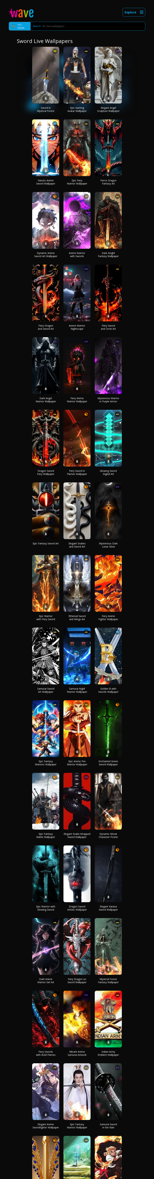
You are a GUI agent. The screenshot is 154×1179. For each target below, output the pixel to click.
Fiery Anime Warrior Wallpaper (77, 400)
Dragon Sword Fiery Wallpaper (45, 472)
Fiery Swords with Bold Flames (46, 1053)
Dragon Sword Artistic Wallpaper (77, 908)
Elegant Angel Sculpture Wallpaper (108, 109)
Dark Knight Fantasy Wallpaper (108, 254)
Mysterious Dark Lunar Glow (108, 545)
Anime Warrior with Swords (77, 254)
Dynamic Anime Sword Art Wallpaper (45, 254)
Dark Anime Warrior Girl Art (45, 980)
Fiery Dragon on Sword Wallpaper (77, 980)
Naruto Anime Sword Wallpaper (45, 182)
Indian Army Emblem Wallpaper (108, 1053)
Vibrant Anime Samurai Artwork (77, 1053)
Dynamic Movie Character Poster (108, 835)
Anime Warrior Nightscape (77, 327)
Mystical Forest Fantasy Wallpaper (108, 980)
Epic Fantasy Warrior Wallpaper (77, 1126)
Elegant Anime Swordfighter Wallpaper (46, 1126)
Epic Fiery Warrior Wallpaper (77, 182)
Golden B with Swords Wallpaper (108, 690)
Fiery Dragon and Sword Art (46, 327)
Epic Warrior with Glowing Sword (45, 908)
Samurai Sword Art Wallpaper (45, 690)
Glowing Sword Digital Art (108, 472)
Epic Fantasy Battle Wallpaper (45, 835)
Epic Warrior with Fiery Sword (45, 617)
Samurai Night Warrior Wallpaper (77, 690)
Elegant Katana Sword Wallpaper (108, 908)
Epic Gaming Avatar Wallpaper (77, 109)
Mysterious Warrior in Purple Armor (108, 400)
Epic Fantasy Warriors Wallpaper (45, 763)
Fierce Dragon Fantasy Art (108, 182)
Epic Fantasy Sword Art (46, 543)
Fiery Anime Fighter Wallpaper (108, 617)
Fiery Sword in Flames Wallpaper (77, 472)
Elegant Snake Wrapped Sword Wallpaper (77, 835)
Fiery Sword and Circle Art (108, 327)
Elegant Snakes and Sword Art (77, 545)
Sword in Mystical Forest (45, 109)
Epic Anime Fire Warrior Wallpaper (77, 763)
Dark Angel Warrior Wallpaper (46, 400)
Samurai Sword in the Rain (108, 1126)
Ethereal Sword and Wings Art (77, 617)
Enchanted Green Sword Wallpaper (108, 763)
